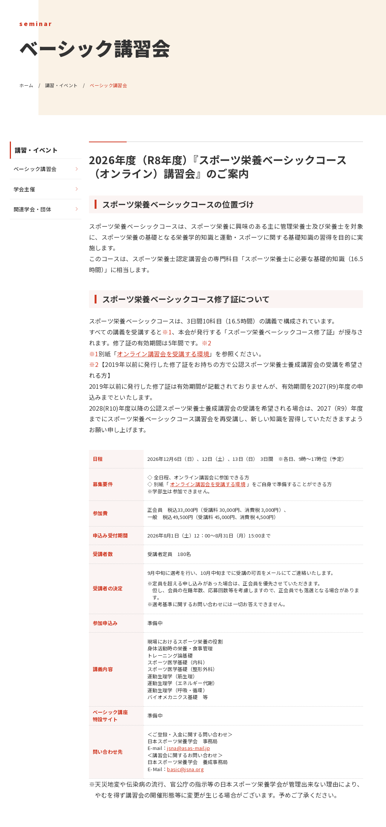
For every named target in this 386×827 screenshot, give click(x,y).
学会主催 (24, 189)
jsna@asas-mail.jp (188, 748)
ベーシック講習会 (35, 168)
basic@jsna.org (185, 769)
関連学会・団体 (32, 209)
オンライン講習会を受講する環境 (163, 353)
